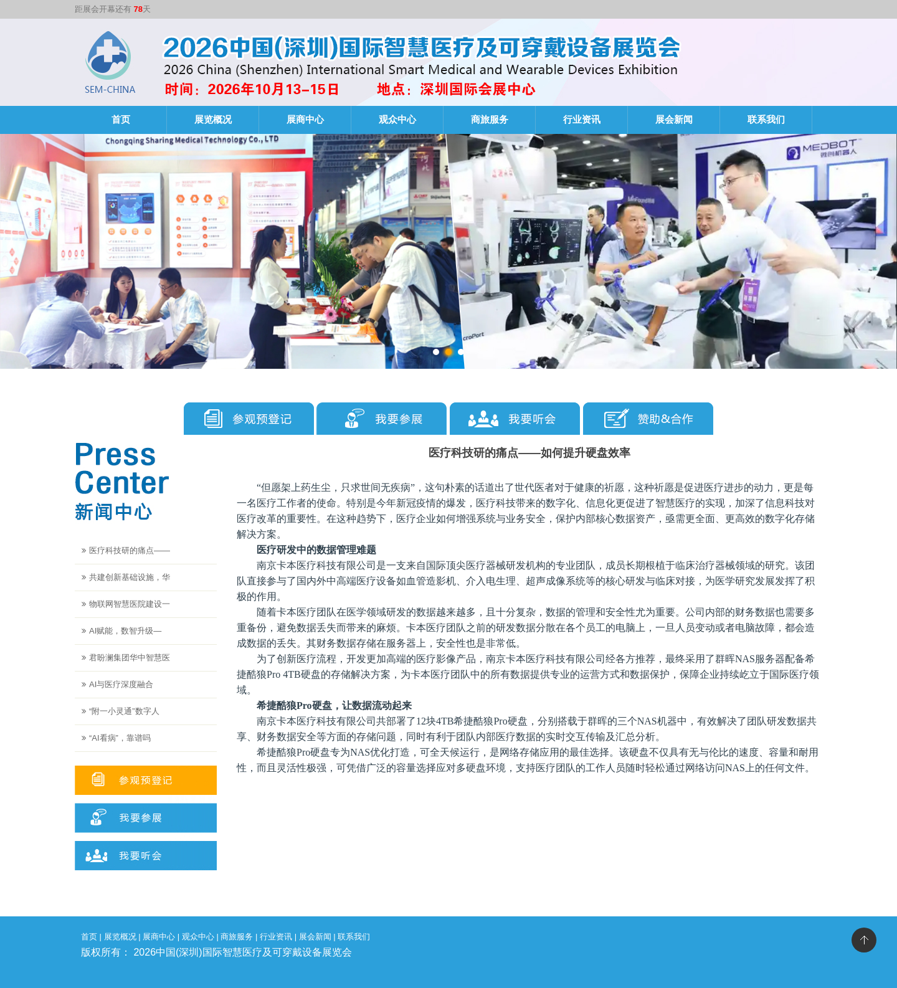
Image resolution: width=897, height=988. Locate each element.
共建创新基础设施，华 (129, 577)
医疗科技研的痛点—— (129, 550)
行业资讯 (581, 120)
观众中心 (397, 120)
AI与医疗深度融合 (121, 684)
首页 (121, 120)
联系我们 (766, 120)
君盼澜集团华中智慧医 (129, 657)
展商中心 (305, 120)
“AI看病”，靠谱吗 (120, 738)
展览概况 (213, 120)
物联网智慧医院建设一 (129, 604)
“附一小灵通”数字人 (124, 711)
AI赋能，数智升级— (125, 630)
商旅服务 (489, 120)
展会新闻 (674, 120)
